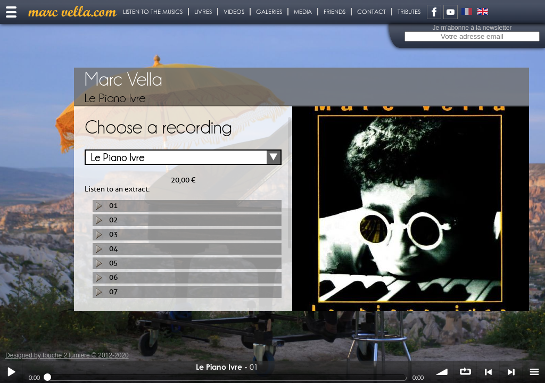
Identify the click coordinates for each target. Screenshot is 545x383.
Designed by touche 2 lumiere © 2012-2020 (67, 355)
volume (442, 372)
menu (534, 372)
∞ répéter (465, 372)
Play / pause (11, 372)
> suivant (511, 372)
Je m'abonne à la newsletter (471, 27)
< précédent (488, 372)
